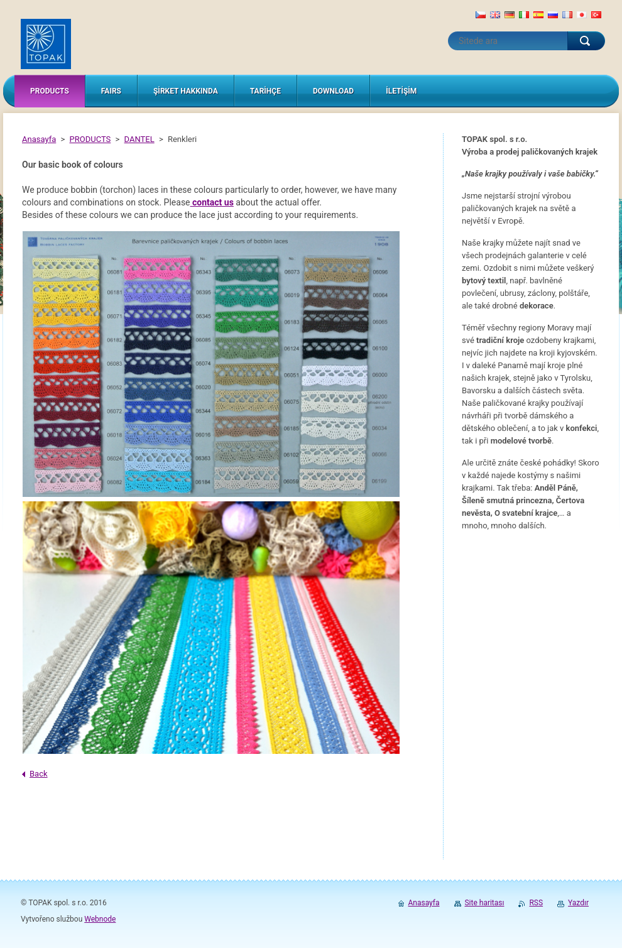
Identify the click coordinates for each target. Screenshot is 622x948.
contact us (213, 202)
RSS (536, 902)
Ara (586, 40)
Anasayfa (39, 139)
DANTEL (139, 139)
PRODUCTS (90, 139)
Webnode (100, 919)
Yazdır (578, 902)
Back (39, 773)
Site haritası (485, 902)
